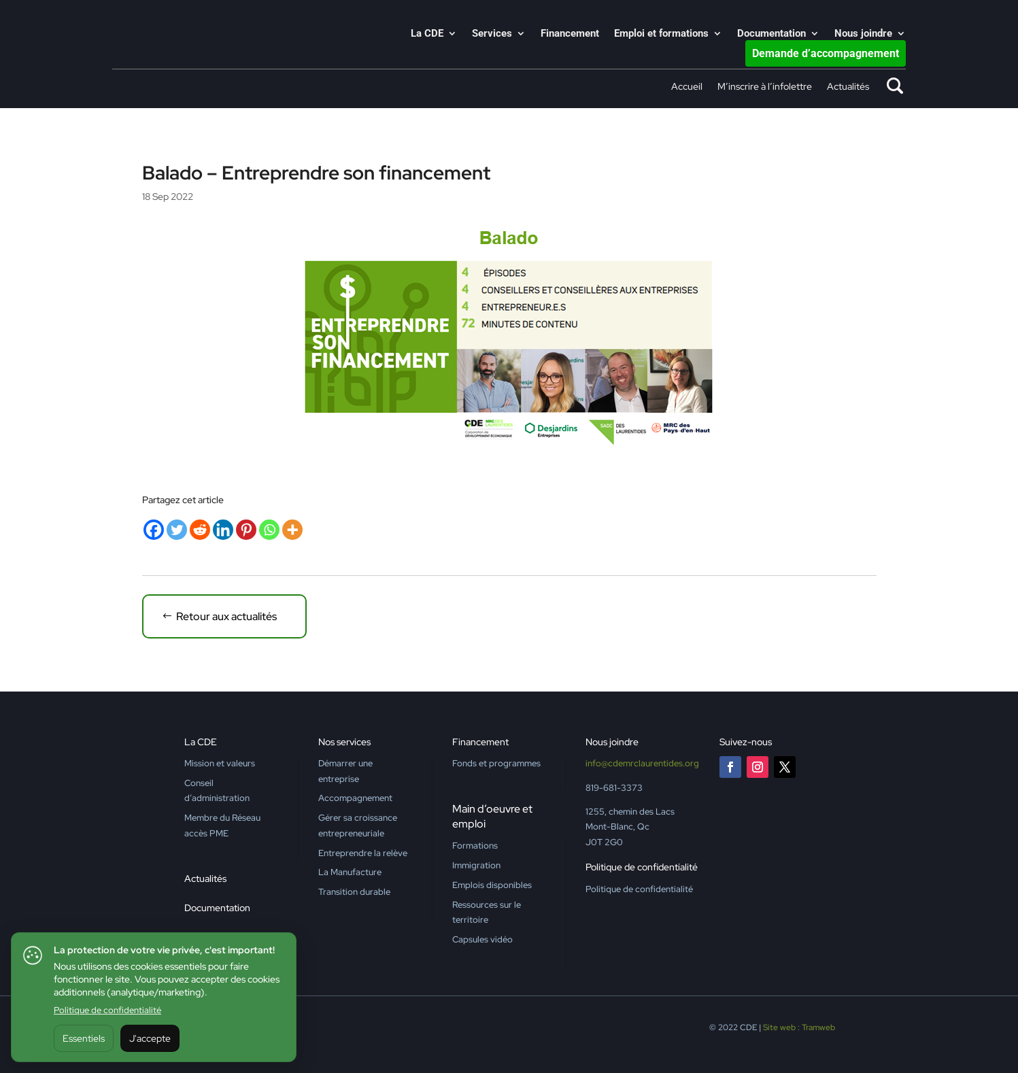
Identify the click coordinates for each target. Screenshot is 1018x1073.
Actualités (848, 87)
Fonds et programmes (496, 763)
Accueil (686, 87)
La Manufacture (349, 872)
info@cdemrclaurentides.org (642, 763)
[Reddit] (200, 530)
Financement (570, 34)
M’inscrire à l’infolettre (764, 87)
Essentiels (84, 1038)
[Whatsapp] (269, 530)
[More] (292, 530)
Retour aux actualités (226, 616)
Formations (475, 845)
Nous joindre (863, 34)
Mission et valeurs (219, 763)
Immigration (476, 865)
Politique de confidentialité (107, 1010)
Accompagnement (355, 798)
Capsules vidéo (482, 939)
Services (492, 34)
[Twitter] (177, 530)
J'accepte (150, 1038)
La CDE (427, 34)
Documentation (771, 34)
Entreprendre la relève (362, 853)
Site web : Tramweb (799, 1027)
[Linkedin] (223, 530)
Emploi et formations (661, 34)
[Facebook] (153, 530)
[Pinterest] (246, 530)
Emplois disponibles (492, 885)
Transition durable (354, 892)
